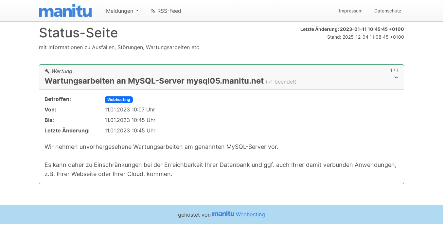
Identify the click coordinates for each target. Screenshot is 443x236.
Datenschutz (387, 10)
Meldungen (120, 11)
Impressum (351, 10)
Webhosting (118, 99)
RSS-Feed (166, 11)
